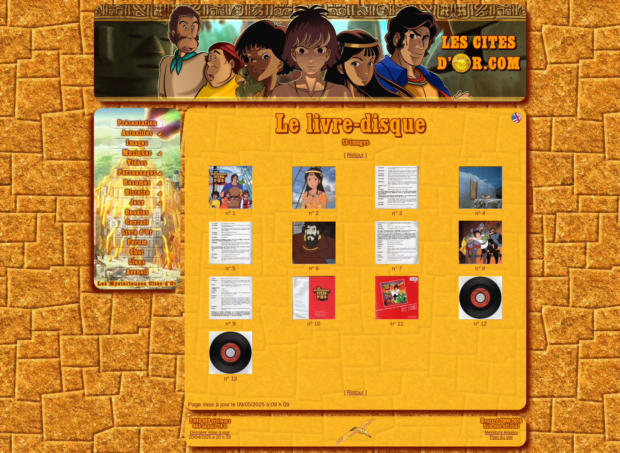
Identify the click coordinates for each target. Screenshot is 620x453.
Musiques (137, 153)
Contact (137, 222)
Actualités (137, 133)
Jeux (137, 203)
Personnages (137, 173)
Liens (137, 262)
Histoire (137, 193)
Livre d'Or (137, 232)
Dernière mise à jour (210, 432)
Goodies (137, 212)
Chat (137, 252)
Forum (137, 242)
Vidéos (137, 163)
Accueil (137, 272)
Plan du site (501, 437)
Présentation (137, 123)
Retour (355, 155)
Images (137, 143)
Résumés (137, 183)
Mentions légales (501, 432)
